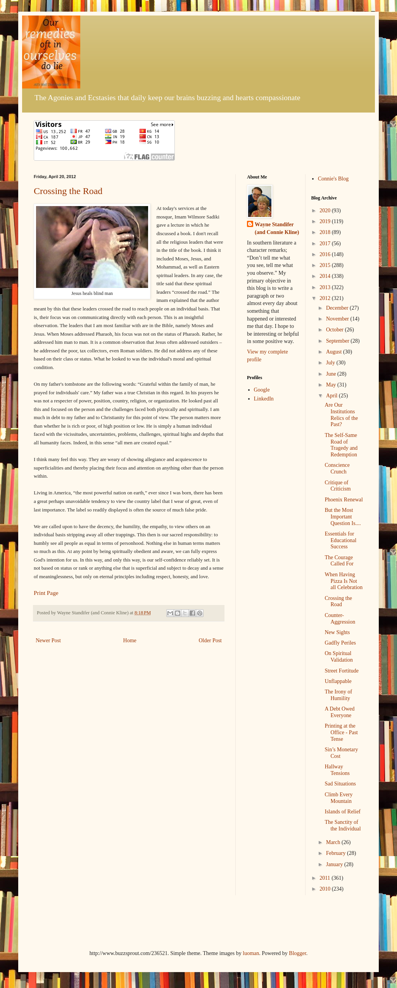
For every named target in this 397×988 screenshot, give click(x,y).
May (331, 385)
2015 (325, 265)
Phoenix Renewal (343, 500)
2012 (325, 298)
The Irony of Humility (338, 695)
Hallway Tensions (337, 770)
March (334, 842)
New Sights (337, 632)
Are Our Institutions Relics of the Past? (341, 414)
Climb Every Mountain (338, 798)
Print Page (46, 592)
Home (129, 640)
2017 (325, 243)
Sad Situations (340, 784)
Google (262, 390)
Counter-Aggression (340, 618)
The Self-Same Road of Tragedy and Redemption (341, 445)
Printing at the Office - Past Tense (341, 732)
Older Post (210, 640)
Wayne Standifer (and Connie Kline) (277, 228)
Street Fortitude (342, 671)
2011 (325, 878)
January (335, 864)
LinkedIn (264, 399)
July (331, 363)
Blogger (297, 953)
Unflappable (338, 681)
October (335, 330)
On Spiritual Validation (339, 656)
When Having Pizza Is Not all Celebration (343, 581)
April (332, 396)
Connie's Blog (333, 179)
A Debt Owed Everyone (339, 712)
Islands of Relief (343, 812)
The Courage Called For (339, 561)
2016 (325, 254)
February (336, 853)
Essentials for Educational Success (340, 540)
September (338, 341)
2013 (325, 287)
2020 (325, 210)
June (331, 374)
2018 (325, 232)
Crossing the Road (68, 191)
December (338, 308)
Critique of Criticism (337, 486)
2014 (325, 276)
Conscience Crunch (337, 468)
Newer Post (48, 640)
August (334, 352)
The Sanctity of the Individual (343, 825)
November (338, 319)
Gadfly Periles (340, 643)
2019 (325, 221)
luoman (251, 953)
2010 (325, 889)
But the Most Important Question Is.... (343, 516)
